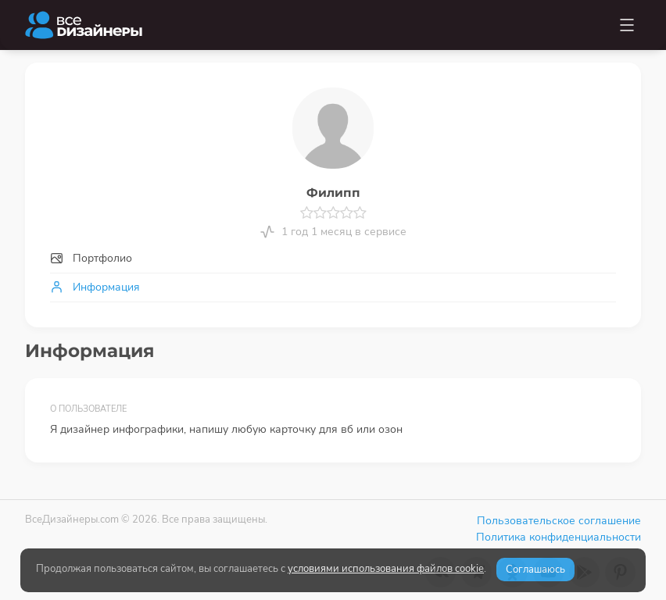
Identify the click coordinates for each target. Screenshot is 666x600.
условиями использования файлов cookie (386, 569)
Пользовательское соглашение (559, 520)
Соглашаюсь (535, 569)
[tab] (333, 258)
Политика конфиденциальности (558, 537)
